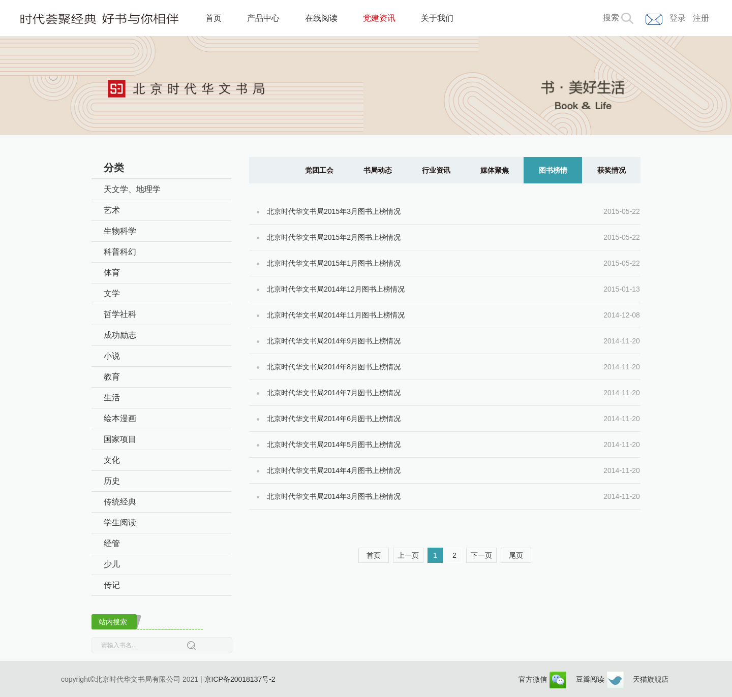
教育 (112, 376)
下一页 (481, 555)
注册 (701, 18)
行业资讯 (436, 170)
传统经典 (120, 501)
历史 (112, 481)
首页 (213, 18)
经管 (112, 543)
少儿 (112, 564)
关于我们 (437, 18)
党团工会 (319, 170)
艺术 (112, 210)
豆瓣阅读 (600, 679)
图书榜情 (553, 170)
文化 (112, 460)
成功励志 (120, 335)
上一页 (408, 555)
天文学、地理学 (132, 189)
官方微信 (542, 679)
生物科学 (120, 231)
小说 (112, 356)
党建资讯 (379, 18)
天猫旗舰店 (650, 679)
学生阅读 (120, 522)
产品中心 (263, 18)
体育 (112, 272)
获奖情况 (611, 170)
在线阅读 (321, 18)
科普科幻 (120, 251)
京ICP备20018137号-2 (240, 679)
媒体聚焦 (494, 170)
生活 (112, 397)
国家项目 (120, 439)
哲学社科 (120, 314)
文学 (112, 293)
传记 (112, 585)
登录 (677, 18)
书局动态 (377, 170)
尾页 (516, 555)
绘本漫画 (120, 418)
